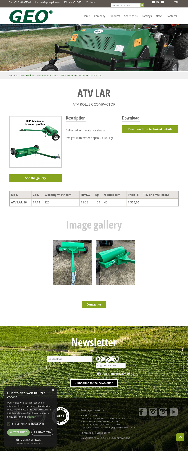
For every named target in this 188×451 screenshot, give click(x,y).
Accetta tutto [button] (18, 432)
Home (86, 16)
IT (175, 2)
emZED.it (103, 437)
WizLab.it (125, 437)
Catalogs (147, 16)
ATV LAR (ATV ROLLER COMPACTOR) (84, 75)
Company (99, 16)
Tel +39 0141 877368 (91, 421)
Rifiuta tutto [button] (42, 432)
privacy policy (125, 374)
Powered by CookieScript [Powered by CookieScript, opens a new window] (30, 443)
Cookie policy (103, 432)
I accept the (117, 374)
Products (115, 16)
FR (177, 2)
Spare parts (130, 16)
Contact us (94, 304)
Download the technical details (150, 129)
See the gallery (35, 178)
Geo (22, 75)
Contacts (172, 16)
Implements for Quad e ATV (50, 75)
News (159, 16)
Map (90, 2)
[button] (30, 439)
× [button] (53, 390)
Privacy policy (87, 432)
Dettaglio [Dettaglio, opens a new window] (32, 416)
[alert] (30, 416)
